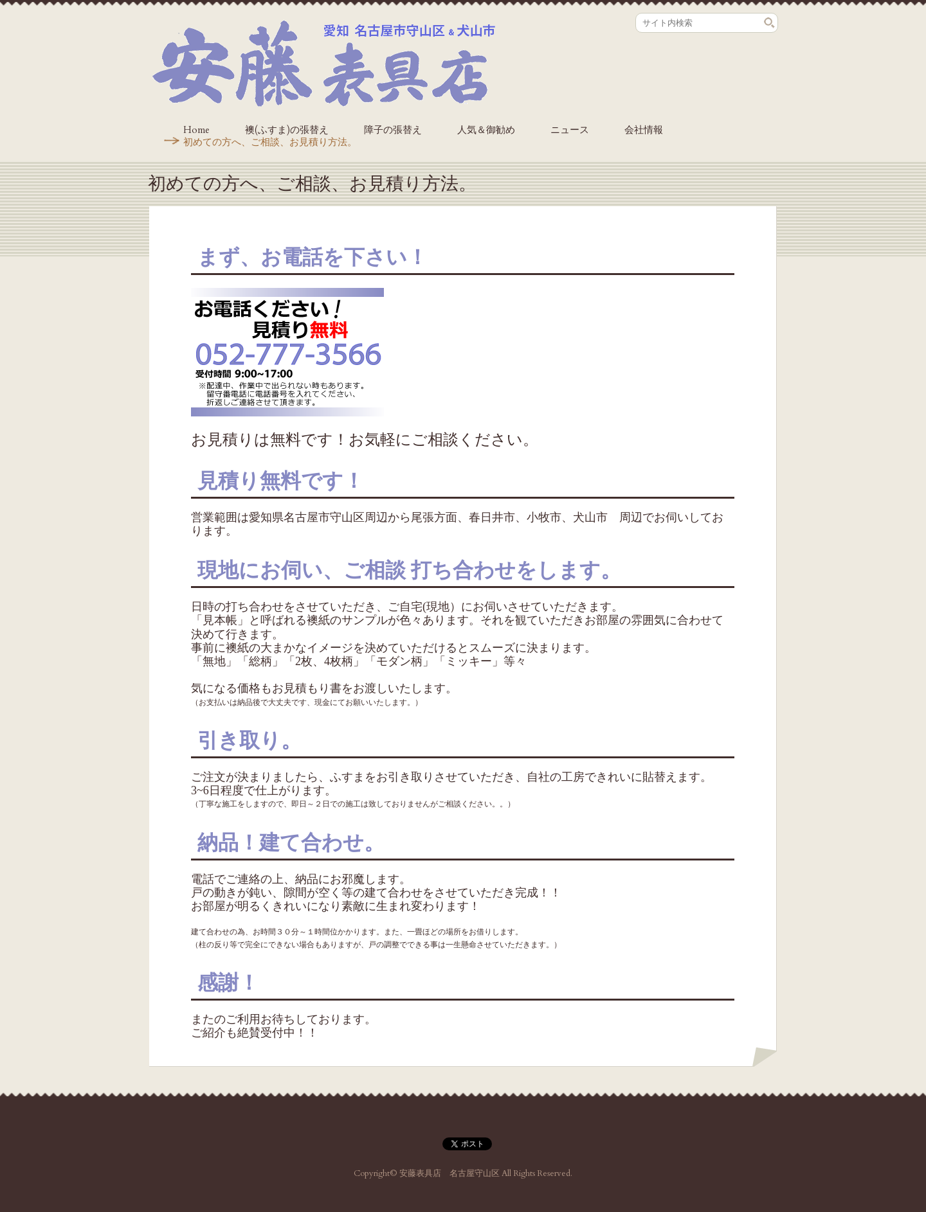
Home (196, 129)
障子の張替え (393, 129)
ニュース (569, 129)
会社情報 (643, 129)
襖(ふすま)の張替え (287, 129)
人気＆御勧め (486, 129)
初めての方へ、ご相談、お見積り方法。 (270, 142)
